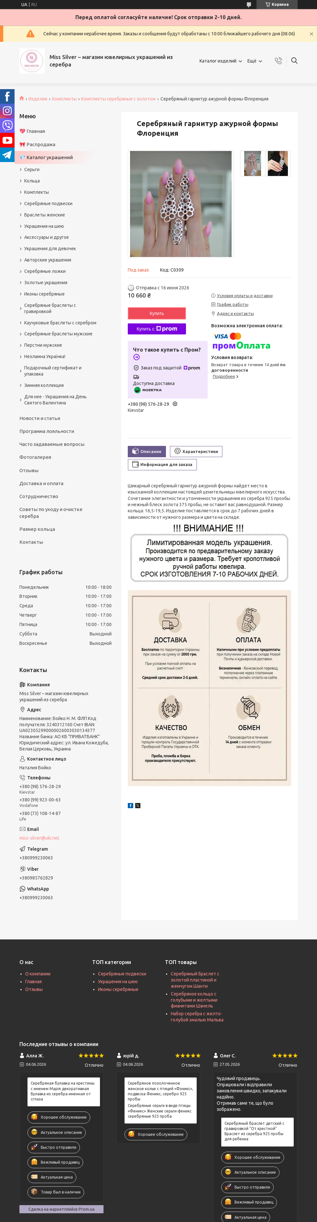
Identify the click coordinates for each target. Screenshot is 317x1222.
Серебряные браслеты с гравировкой (50, 308)
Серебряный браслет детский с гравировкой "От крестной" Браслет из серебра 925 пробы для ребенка (254, 1131)
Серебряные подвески (48, 203)
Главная (33, 981)
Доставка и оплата (41, 483)
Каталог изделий (218, 61)
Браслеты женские (44, 214)
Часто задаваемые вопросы (51, 444)
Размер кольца (37, 529)
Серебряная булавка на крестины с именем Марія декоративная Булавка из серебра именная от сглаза (62, 1091)
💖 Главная (32, 131)
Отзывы (28, 470)
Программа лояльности (46, 431)
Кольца (32, 180)
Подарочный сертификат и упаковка (53, 371)
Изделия (37, 98)
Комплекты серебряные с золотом (118, 98)
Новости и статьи (39, 418)
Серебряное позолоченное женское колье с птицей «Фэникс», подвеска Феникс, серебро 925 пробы (160, 1091)
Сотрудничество (38, 496)
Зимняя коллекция (44, 385)
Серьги (31, 169)
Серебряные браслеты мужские (58, 333)
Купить (157, 313)
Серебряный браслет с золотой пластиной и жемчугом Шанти (195, 980)
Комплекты (64, 98)
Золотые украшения (45, 282)
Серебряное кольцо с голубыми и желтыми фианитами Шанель (194, 1000)
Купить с (157, 329)
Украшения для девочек (50, 248)
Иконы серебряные (44, 294)
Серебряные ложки (45, 271)
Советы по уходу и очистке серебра (50, 512)
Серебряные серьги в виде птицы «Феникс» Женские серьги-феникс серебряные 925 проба (159, 1110)
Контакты (31, 542)
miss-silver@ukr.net (39, 838)
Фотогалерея (35, 457)
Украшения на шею (44, 226)
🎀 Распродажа (37, 144)
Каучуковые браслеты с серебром (60, 322)
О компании (37, 973)
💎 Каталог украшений (46, 157)
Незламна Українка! (44, 356)
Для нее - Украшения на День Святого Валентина (55, 399)
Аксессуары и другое (46, 237)
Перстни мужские (43, 345)
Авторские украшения (47, 259)
